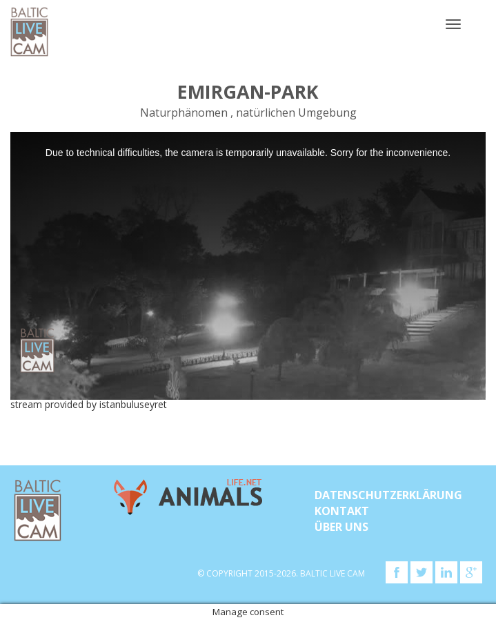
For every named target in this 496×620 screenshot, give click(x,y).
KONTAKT (342, 511)
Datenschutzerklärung (388, 495)
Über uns (341, 526)
